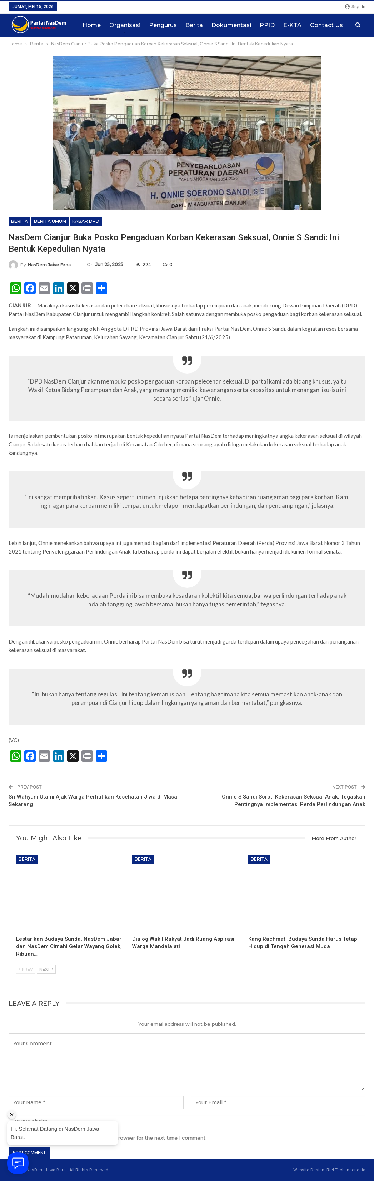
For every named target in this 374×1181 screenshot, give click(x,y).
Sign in (355, 6)
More (317, 25)
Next (46, 969)
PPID (267, 25)
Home (92, 25)
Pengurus (163, 25)
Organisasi (124, 25)
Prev (26, 969)
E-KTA (292, 25)
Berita (194, 25)
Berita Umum (50, 221)
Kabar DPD (85, 221)
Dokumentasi (231, 25)
